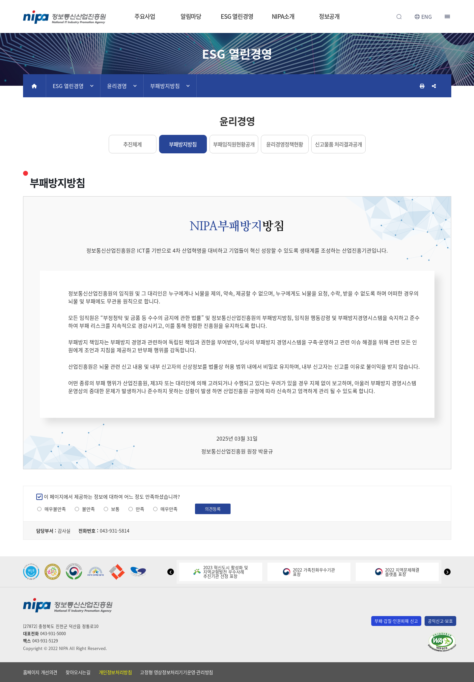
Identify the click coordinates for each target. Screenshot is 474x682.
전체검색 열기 (399, 16)
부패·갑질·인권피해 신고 (396, 621)
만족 (140, 509)
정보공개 (329, 16)
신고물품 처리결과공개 (338, 144)
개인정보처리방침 (115, 672)
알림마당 (191, 16)
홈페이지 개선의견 (40, 672)
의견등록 (213, 509)
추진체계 (132, 144)
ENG (426, 16)
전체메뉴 (448, 16)
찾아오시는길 (78, 672)
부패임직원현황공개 (234, 144)
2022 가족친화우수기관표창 (309, 572)
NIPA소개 (283, 16)
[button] (170, 572)
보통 (115, 509)
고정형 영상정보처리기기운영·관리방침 (176, 672)
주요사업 (144, 16)
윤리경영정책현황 (284, 144)
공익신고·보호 (440, 621)
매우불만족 (55, 509)
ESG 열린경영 (237, 16)
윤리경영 (117, 86)
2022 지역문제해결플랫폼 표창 (397, 572)
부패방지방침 (165, 86)
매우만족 (169, 509)
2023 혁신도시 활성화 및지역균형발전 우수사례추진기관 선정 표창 (220, 571)
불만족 (88, 509)
